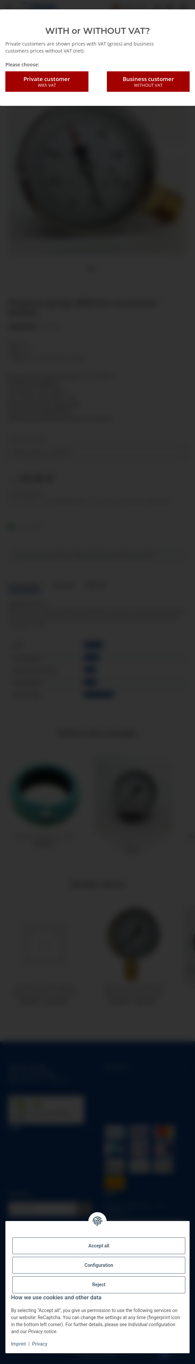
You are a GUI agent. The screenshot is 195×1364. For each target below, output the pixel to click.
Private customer (46, 81)
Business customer (148, 81)
